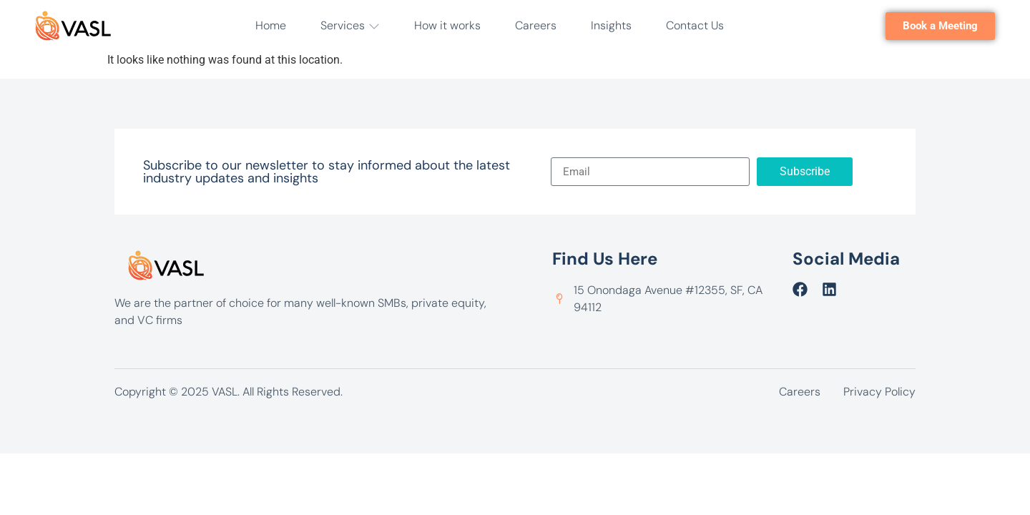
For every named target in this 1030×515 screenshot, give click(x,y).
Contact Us (695, 25)
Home (270, 25)
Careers (535, 25)
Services (350, 25)
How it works (447, 25)
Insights (611, 25)
